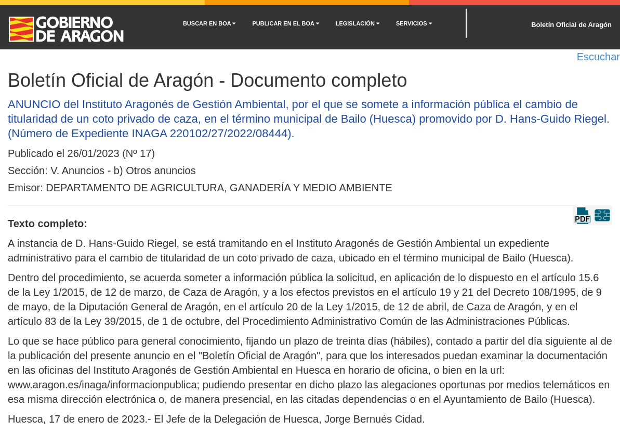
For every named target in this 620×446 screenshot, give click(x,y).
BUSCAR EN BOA (209, 23)
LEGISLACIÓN (357, 23)
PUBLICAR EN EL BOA (285, 23)
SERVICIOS (414, 23)
